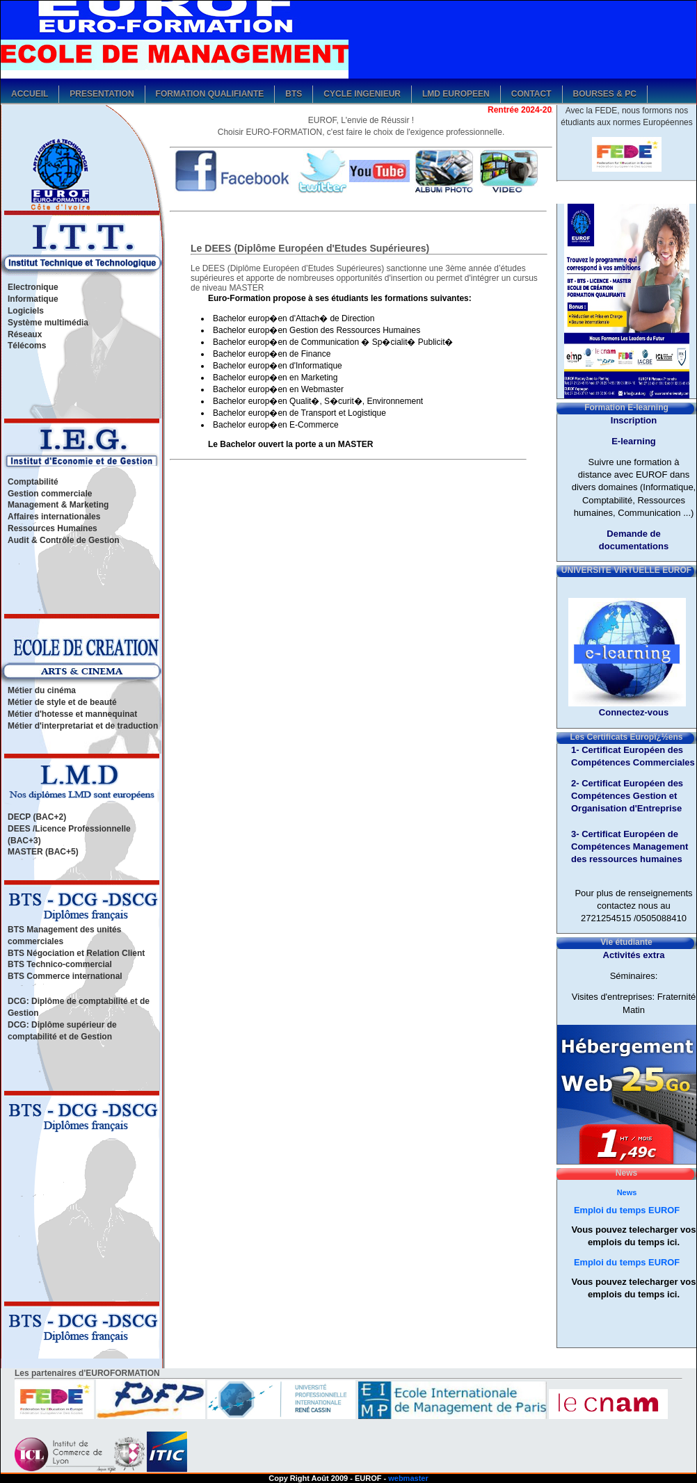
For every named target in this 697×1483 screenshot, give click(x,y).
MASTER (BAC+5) (43, 852)
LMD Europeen (456, 92)
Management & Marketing (58, 505)
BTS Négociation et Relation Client (76, 953)
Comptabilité (33, 482)
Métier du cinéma (42, 690)
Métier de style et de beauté (62, 702)
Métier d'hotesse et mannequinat (72, 714)
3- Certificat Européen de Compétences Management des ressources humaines (629, 846)
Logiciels (26, 311)
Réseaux (25, 334)
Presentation (102, 92)
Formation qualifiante (210, 92)
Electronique (33, 287)
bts (293, 92)
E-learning (633, 441)
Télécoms (27, 345)
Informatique (33, 299)
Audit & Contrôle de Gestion (64, 540)
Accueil (29, 92)
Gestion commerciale (50, 494)
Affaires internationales (54, 516)
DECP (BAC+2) (37, 817)
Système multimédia (48, 322)
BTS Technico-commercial (60, 964)
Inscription (634, 420)
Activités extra (634, 955)
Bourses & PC (604, 92)
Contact (531, 92)
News (627, 1192)
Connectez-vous (633, 712)
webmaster (408, 1478)
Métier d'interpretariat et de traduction (83, 726)
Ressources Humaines (52, 528)
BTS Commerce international (65, 976)
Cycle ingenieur (362, 92)
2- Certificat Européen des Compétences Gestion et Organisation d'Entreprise (627, 795)
